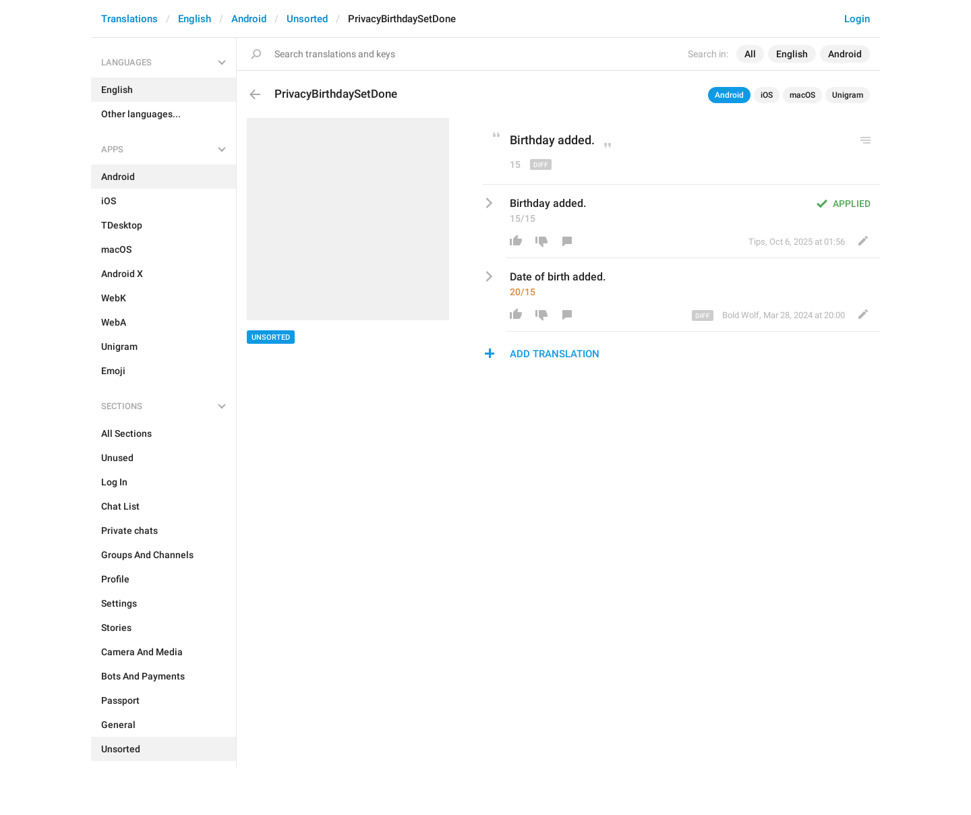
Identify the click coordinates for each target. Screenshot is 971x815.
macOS (802, 95)
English (194, 19)
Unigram (847, 95)
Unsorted (307, 19)
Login (857, 19)
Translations (129, 19)
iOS (767, 95)
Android (248, 19)
